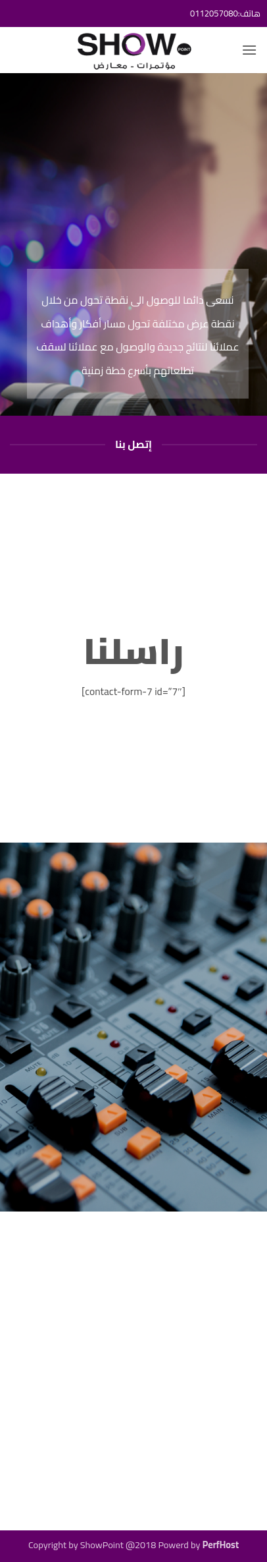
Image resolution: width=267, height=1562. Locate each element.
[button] (249, 50)
